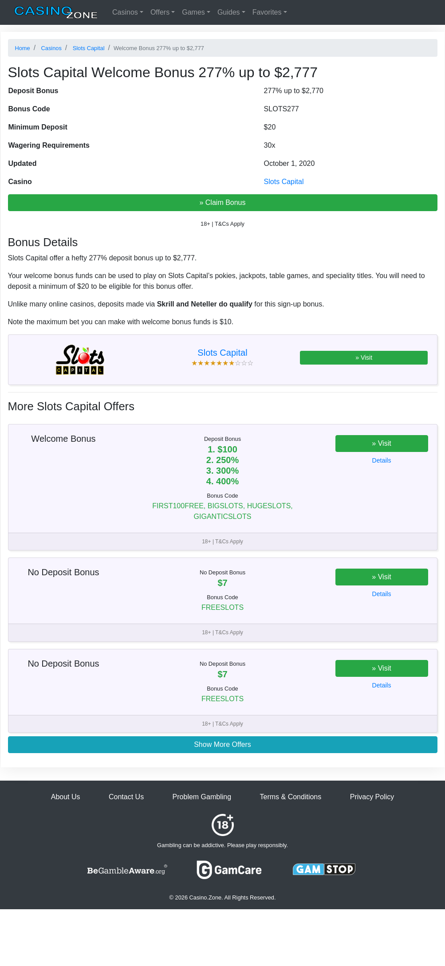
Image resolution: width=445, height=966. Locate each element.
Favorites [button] (267, 12)
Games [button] (193, 12)
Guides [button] (228, 12)
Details (381, 460)
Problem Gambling (202, 797)
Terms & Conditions (291, 797)
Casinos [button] (125, 12)
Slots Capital (284, 181)
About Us (65, 797)
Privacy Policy (372, 797)
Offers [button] (159, 12)
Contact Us (126, 797)
